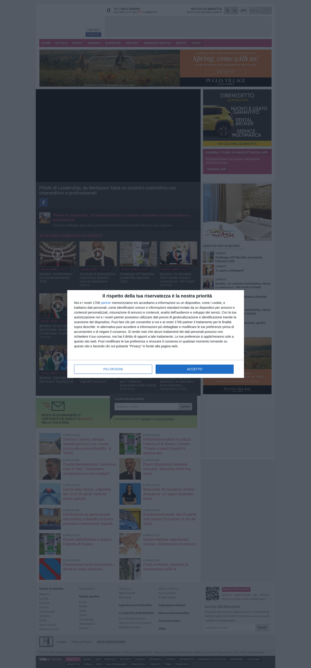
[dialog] (155, 334)
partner (106, 302)
